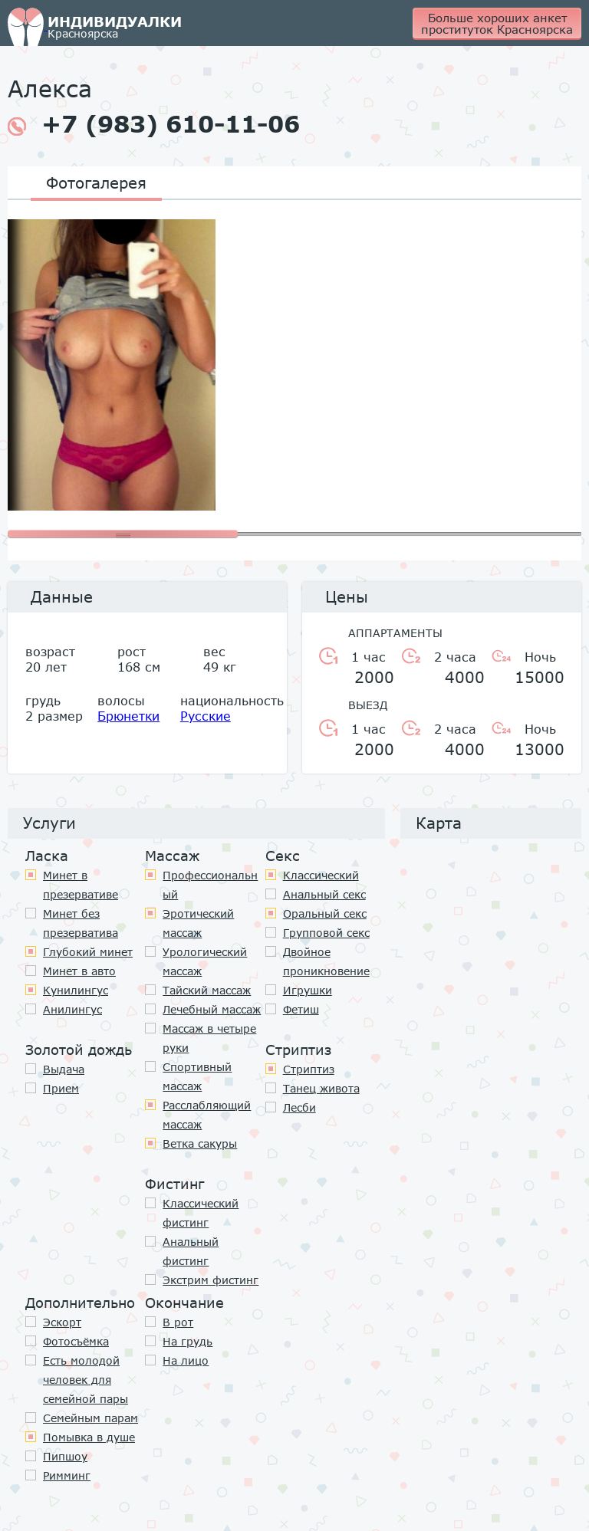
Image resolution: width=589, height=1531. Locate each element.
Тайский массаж (207, 990)
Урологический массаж (205, 961)
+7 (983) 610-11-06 (154, 124)
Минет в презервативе (80, 885)
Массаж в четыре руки (209, 1038)
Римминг (66, 1475)
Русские (205, 715)
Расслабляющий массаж (207, 1115)
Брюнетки (128, 715)
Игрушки (307, 990)
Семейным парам (90, 1417)
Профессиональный (210, 885)
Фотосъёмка (76, 1341)
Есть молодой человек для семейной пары (85, 1379)
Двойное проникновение (326, 961)
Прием (61, 1088)
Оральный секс (325, 913)
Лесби (299, 1107)
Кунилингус (75, 990)
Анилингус (72, 1009)
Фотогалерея (96, 182)
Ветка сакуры (200, 1143)
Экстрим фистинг (210, 1279)
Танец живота (321, 1088)
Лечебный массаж (212, 1009)
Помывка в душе (89, 1437)
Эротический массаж (198, 923)
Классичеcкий (321, 875)
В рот (178, 1322)
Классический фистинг (201, 1213)
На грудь (187, 1341)
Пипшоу (65, 1456)
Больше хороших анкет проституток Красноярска (497, 23)
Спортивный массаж (197, 1076)
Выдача (63, 1069)
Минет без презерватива (80, 923)
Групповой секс (326, 932)
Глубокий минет (88, 951)
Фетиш (301, 1009)
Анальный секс (324, 894)
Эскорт (62, 1322)
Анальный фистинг (191, 1251)
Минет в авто (79, 970)
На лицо (186, 1360)
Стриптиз (308, 1069)
